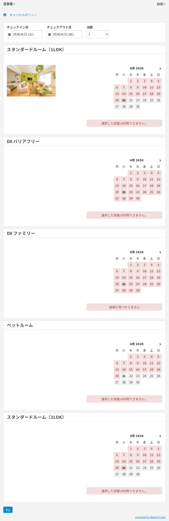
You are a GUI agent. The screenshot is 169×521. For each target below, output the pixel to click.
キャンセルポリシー (20, 15)
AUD (161, 3)
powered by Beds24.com (150, 517)
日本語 (9, 3)
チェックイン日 (17, 27)
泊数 (90, 27)
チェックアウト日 (59, 27)
